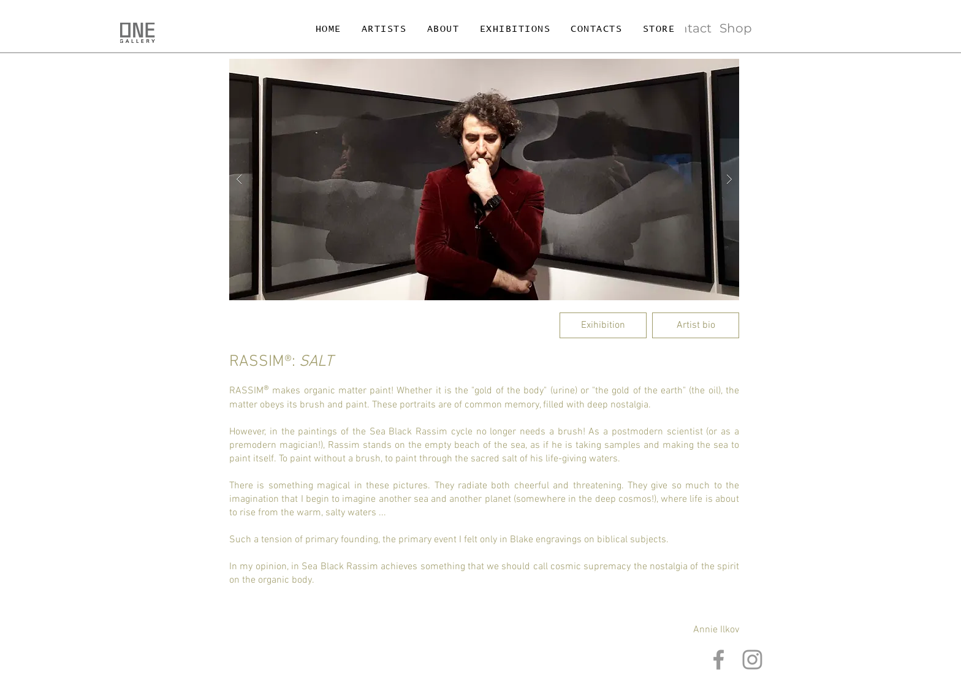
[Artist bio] (695, 325)
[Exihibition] (603, 325)
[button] (484, 179)
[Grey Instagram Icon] (752, 659)
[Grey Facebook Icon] (718, 659)
